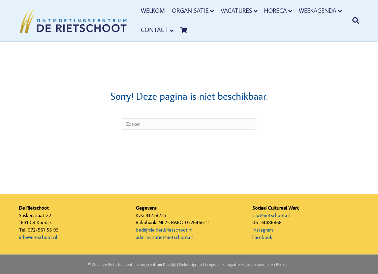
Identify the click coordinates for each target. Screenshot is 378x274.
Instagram (262, 229)
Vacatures (236, 10)
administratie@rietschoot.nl (164, 237)
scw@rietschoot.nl (271, 215)
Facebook (262, 237)
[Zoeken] (353, 20)
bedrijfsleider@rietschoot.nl (164, 229)
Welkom (153, 10)
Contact (154, 30)
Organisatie (190, 10)
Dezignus (211, 264)
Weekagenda (317, 10)
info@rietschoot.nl (38, 237)
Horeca (275, 10)
